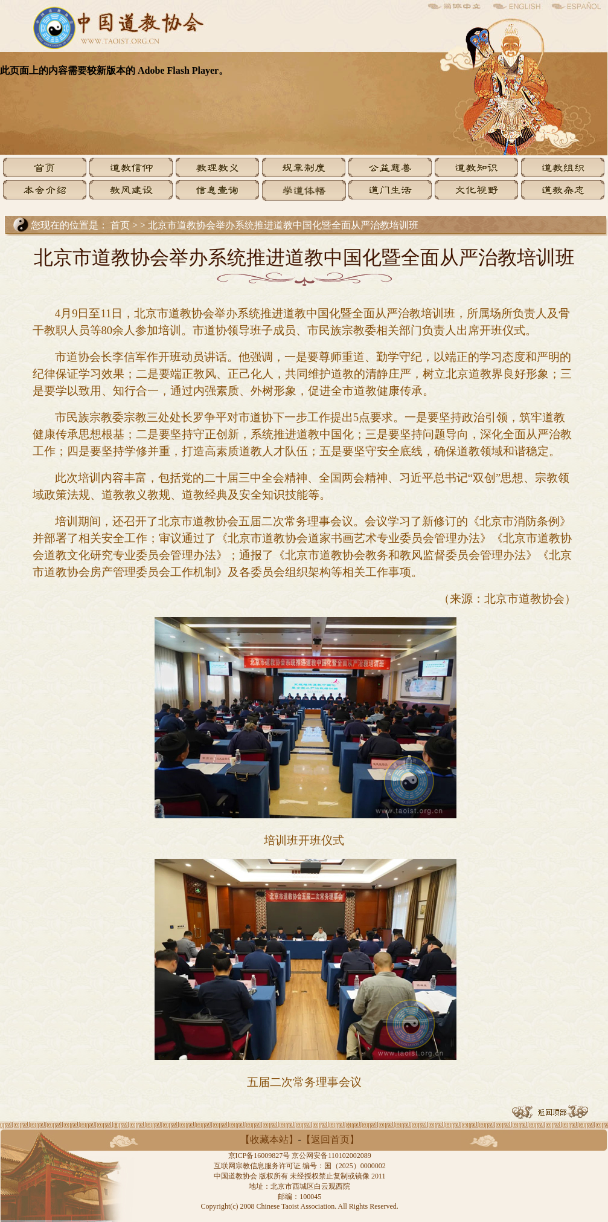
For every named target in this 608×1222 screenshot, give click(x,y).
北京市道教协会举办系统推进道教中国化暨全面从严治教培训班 (283, 225)
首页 (120, 225)
